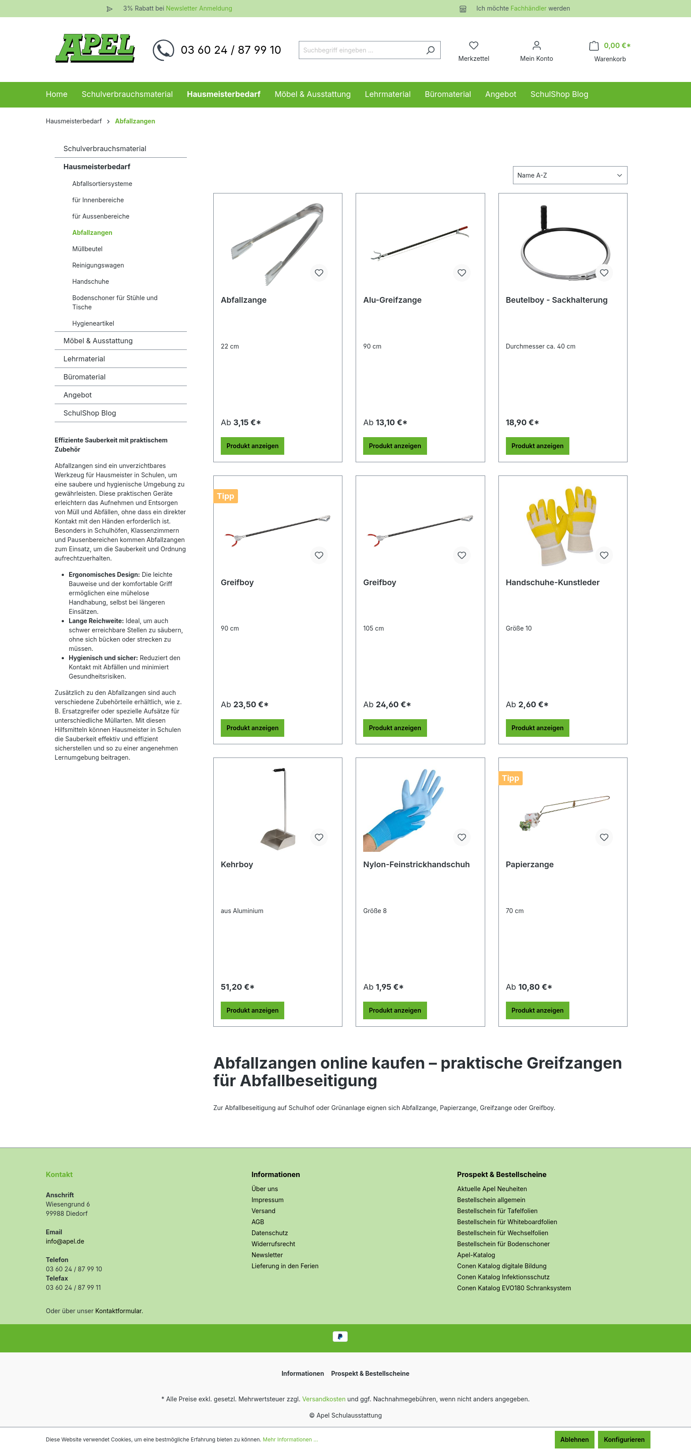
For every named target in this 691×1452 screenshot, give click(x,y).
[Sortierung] (570, 175)
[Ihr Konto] (537, 45)
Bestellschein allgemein (491, 1199)
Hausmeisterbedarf (96, 166)
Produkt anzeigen (253, 445)
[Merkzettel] (474, 45)
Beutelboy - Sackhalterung (557, 300)
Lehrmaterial (84, 358)
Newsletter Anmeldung (199, 8)
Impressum (268, 1199)
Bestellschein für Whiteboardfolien (507, 1221)
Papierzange (530, 864)
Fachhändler (530, 8)
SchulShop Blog (89, 412)
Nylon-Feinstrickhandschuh (416, 864)
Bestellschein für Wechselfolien (502, 1233)
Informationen (276, 1174)
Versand (263, 1210)
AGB (258, 1221)
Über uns (265, 1188)
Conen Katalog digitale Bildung (501, 1266)
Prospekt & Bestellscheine (501, 1174)
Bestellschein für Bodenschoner (503, 1244)
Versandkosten (324, 1399)
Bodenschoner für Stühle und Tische (115, 302)
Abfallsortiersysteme (102, 183)
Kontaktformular (118, 1311)
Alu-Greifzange (392, 300)
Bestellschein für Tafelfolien (497, 1210)
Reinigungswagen (98, 265)
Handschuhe (90, 281)
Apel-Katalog (476, 1255)
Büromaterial (84, 376)
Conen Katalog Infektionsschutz (503, 1277)
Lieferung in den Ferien (285, 1266)
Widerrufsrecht (273, 1244)
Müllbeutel (87, 249)
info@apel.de (65, 1241)
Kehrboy (237, 864)
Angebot (77, 394)
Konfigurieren (624, 1439)
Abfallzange (244, 300)
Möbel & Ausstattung (98, 340)
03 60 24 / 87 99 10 (231, 49)
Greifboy (237, 582)
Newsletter (267, 1255)
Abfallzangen (92, 232)
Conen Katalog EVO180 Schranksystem (514, 1288)
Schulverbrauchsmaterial (104, 148)
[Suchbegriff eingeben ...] (359, 50)
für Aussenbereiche (101, 216)
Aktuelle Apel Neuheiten (492, 1188)
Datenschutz (270, 1233)
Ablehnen (575, 1439)
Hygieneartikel (93, 323)
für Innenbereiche (98, 200)
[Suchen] (430, 50)
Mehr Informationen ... (290, 1439)
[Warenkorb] (610, 45)
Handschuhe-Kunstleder (553, 582)
